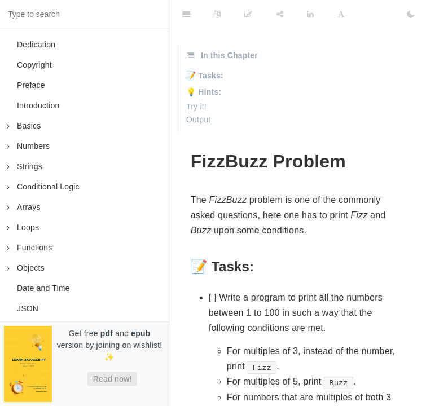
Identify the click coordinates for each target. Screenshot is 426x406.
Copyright (34, 64)
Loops (23, 227)
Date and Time (43, 288)
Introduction (38, 105)
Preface (31, 85)
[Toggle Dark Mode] (410, 14)
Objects (26, 267)
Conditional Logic (43, 186)
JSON (27, 308)
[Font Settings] (341, 14)
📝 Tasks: (204, 75)
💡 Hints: (203, 91)
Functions (29, 247)
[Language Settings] (217, 14)
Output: (199, 119)
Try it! (196, 106)
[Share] (280, 14)
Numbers (28, 146)
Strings (24, 166)
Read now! (112, 378)
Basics (24, 125)
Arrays (24, 206)
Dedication (36, 44)
